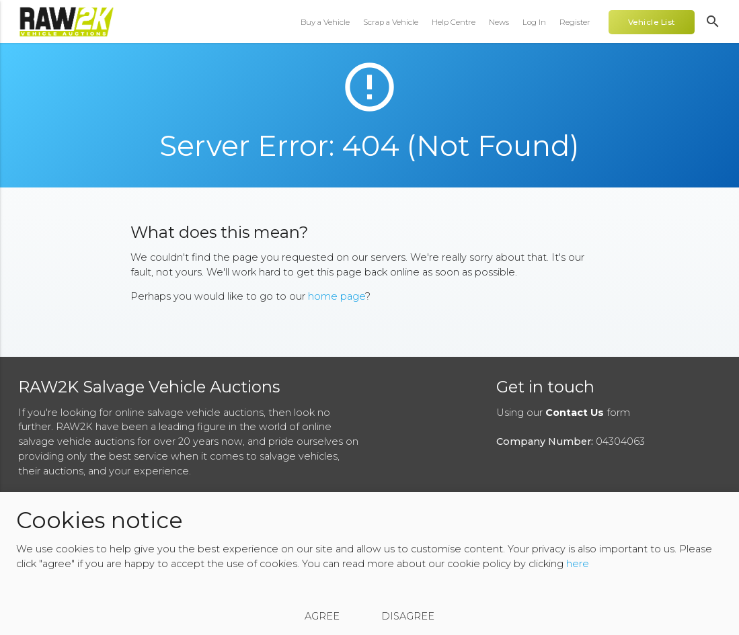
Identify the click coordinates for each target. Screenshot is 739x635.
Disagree (407, 616)
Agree (322, 616)
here (577, 564)
